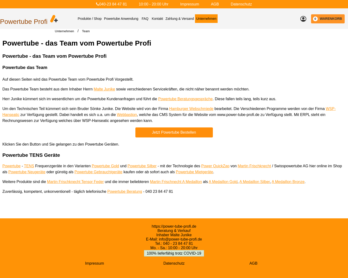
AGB (215, 4)
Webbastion (127, 115)
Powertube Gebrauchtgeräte (98, 172)
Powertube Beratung (124, 191)
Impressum (189, 4)
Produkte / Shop (90, 19)
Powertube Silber (142, 166)
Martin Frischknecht (254, 166)
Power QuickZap (215, 166)
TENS (29, 166)
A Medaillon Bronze (288, 182)
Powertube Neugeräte (27, 172)
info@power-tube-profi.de (180, 239)
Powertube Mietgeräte (194, 172)
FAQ (145, 19)
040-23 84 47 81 (111, 4)
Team (86, 31)
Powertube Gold (105, 166)
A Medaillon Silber (255, 182)
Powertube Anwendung (121, 19)
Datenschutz (241, 4)
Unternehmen (206, 19)
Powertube (11, 166)
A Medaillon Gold (223, 182)
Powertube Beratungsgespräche (185, 99)
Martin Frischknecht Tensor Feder (75, 182)
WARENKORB (327, 18)
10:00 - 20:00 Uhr (154, 4)
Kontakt (157, 19)
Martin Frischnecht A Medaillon (176, 182)
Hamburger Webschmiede (191, 109)
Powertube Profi (23, 21)
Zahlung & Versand (179, 19)
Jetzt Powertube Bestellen (174, 132)
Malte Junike (104, 89)
